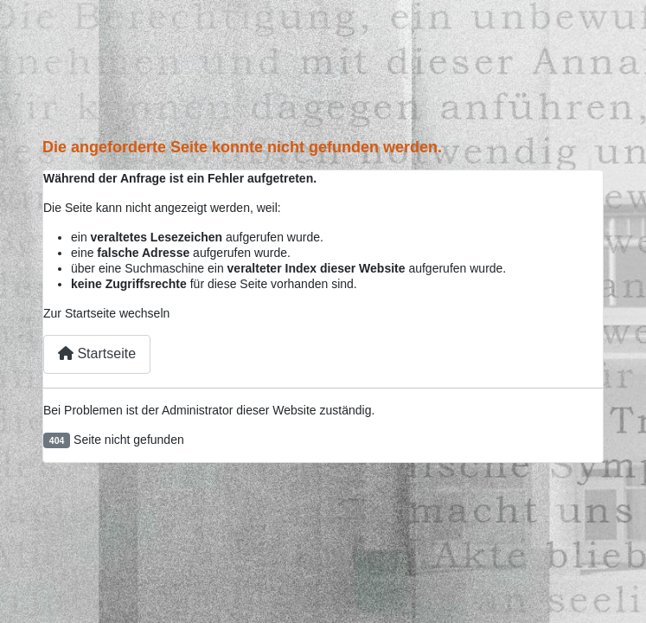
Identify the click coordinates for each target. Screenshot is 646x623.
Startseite (97, 353)
